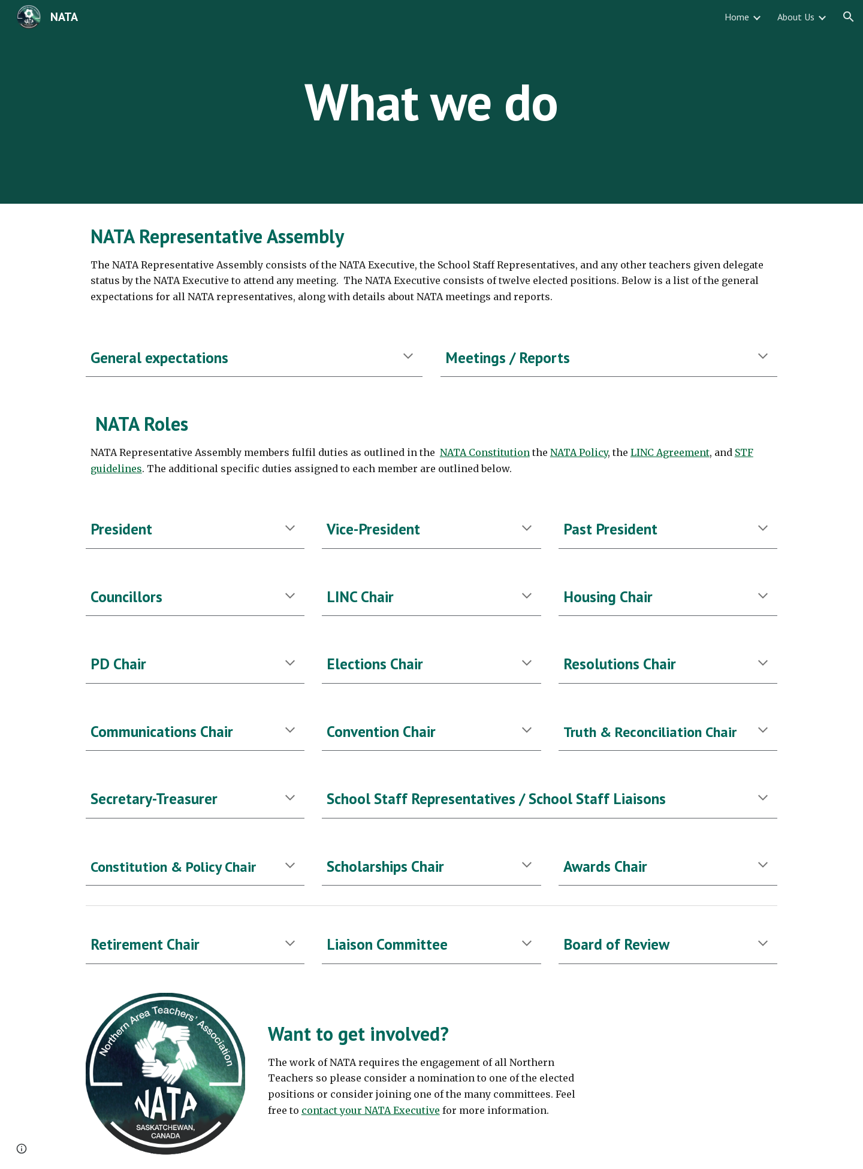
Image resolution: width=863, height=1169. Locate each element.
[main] (431, 101)
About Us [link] (795, 17)
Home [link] (737, 17)
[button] (848, 16)
